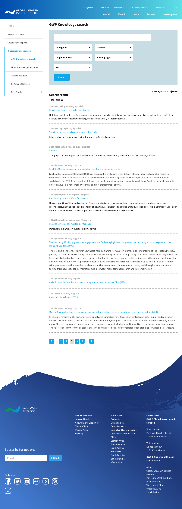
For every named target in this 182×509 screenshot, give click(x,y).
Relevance (166, 91)
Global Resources (19, 75)
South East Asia (118, 455)
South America (117, 447)
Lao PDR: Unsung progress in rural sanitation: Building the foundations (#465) (85, 169)
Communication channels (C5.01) (64, 297)
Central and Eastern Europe (124, 430)
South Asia (116, 451)
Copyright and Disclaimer (86, 422)
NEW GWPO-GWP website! (112, 7)
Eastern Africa (117, 440)
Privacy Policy (81, 430)
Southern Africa (118, 458)
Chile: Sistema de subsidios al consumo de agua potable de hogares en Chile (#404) (87, 282)
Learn (136, 14)
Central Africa (117, 422)
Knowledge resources (19, 50)
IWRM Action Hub (139, 7)
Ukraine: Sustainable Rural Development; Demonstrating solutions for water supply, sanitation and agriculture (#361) (103, 312)
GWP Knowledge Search (23, 59)
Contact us (159, 7)
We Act (121, 14)
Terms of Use (81, 426)
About (106, 14)
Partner (151, 14)
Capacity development (17, 42)
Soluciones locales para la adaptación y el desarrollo (73, 132)
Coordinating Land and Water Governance (68, 198)
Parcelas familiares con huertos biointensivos (70, 110)
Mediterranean (118, 444)
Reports (53, 150)
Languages (88, 7)
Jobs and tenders (83, 419)
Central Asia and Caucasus (123, 433)
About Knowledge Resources (24, 67)
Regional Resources (20, 83)
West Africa (116, 462)
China (113, 437)
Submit (61, 77)
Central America (118, 426)
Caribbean (115, 419)
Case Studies (17, 92)
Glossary (79, 433)
